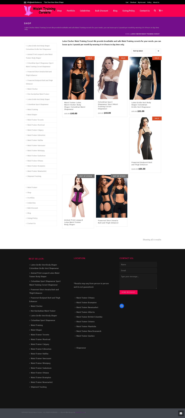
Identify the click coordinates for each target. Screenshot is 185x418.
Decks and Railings (129, 412)
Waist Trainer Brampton (35, 166)
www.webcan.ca (80, 412)
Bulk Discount (101, 10)
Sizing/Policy (128, 10)
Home (127, 34)
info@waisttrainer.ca (34, 2)
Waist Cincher (32, 89)
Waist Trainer (31, 187)
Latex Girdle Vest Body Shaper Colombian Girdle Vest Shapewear (141, 104)
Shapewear (80, 348)
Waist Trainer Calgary (34, 130)
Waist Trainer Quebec (85, 336)
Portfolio (71, 10)
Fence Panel (48, 414)
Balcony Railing (40, 414)
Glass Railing (150, 412)
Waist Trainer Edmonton (35, 135)
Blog (115, 10)
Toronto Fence (64, 414)
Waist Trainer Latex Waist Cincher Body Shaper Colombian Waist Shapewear (74, 105)
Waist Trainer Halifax (34, 140)
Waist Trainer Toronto (35, 120)
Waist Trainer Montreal (35, 125)
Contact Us (145, 10)
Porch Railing (30, 414)
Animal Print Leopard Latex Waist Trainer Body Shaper (73, 222)
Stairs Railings (91, 412)
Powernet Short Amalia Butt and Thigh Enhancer (108, 222)
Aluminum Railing (140, 412)
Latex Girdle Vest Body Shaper (38, 99)
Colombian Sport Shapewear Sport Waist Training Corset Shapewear (108, 105)
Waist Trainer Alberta (85, 312)
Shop (59, 10)
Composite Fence (101, 412)
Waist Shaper (31, 115)
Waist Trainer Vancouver (35, 145)
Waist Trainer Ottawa (34, 161)
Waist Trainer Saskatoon (35, 156)
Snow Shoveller (110, 412)
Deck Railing (119, 412)
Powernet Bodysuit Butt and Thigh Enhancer (141, 163)
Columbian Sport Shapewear (37, 104)
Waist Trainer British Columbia (88, 317)
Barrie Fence (56, 414)
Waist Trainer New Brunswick (88, 331)
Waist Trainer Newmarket (36, 171)
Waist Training (32, 109)
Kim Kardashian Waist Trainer (37, 94)
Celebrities (85, 10)
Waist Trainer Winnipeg (35, 151)
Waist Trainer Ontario (85, 321)
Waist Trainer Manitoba (85, 326)
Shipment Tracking (33, 176)
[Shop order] (146, 51)
